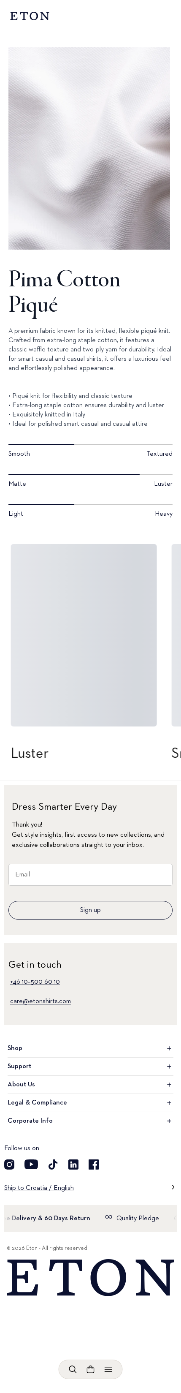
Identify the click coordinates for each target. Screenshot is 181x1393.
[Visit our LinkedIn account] (73, 1164)
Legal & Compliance (90, 1103)
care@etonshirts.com (40, 1001)
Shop (90, 1048)
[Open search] (73, 1369)
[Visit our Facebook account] (94, 1164)
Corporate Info (90, 1121)
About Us (90, 1084)
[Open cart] (91, 1369)
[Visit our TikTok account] (53, 1164)
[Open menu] (108, 1369)
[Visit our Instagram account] (9, 1164)
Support (90, 1066)
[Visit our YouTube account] (31, 1164)
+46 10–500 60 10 (35, 982)
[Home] (90, 1278)
